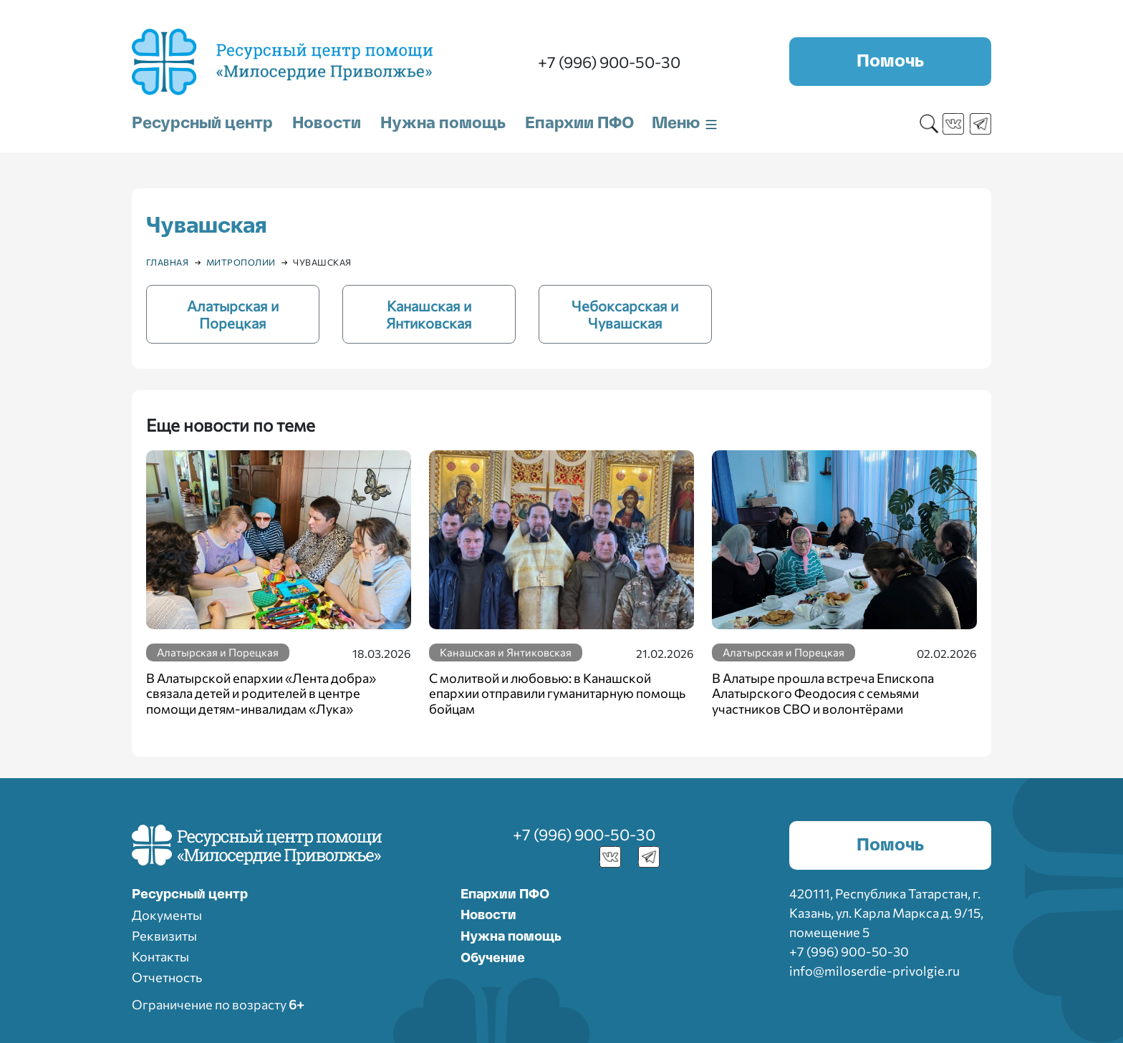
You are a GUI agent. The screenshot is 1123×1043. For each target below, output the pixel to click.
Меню (685, 123)
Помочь (890, 61)
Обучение (493, 958)
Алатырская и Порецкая (218, 652)
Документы (167, 915)
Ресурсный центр (202, 123)
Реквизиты (164, 935)
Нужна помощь (443, 123)
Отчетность (167, 977)
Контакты (160, 956)
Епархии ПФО (580, 123)
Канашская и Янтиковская (506, 652)
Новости (326, 123)
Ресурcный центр (190, 894)
